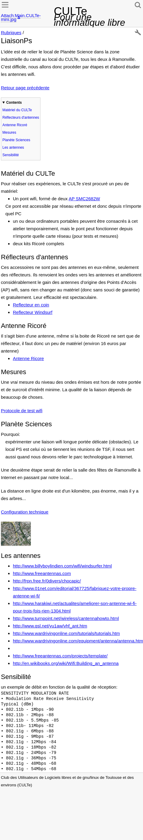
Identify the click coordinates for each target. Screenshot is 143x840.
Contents (14, 102)
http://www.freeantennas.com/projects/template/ (60, 655)
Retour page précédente (25, 87)
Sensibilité (10, 155)
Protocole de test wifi (21, 410)
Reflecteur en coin (31, 304)
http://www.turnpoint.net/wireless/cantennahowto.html (66, 618)
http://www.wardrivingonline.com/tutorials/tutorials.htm (66, 633)
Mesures (9, 132)
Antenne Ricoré (14, 125)
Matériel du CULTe (17, 110)
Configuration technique (24, 511)
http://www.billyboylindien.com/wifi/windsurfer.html (62, 565)
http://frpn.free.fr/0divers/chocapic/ (47, 580)
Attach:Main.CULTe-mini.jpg (21, 17)
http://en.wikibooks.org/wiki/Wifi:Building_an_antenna (66, 663)
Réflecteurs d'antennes (20, 117)
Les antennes (13, 147)
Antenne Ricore (28, 358)
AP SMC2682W (84, 198)
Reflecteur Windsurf (32, 312)
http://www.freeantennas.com (42, 573)
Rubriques (11, 32)
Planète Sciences (16, 140)
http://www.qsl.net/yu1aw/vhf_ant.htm (50, 625)
